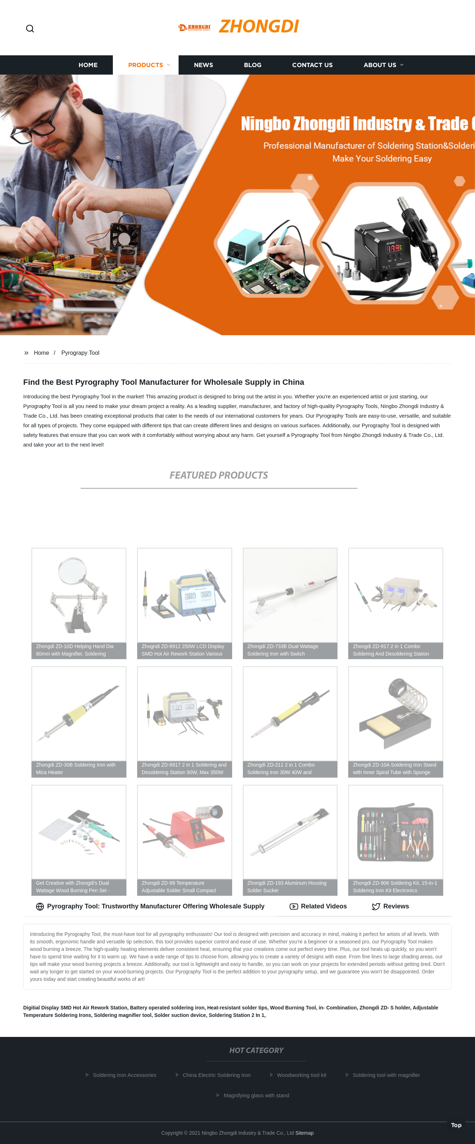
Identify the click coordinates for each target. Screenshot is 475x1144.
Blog (252, 65)
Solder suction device (180, 1015)
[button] (30, 29)
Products (145, 65)
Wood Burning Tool (293, 1008)
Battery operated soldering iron (167, 1008)
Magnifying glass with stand (258, 1095)
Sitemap (304, 1133)
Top (456, 1125)
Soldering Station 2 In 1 (236, 1015)
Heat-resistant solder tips (237, 1008)
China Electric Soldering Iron (219, 1075)
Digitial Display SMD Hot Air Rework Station (75, 1008)
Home (88, 65)
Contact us (312, 65)
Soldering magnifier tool (122, 1015)
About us (380, 65)
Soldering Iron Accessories (127, 1075)
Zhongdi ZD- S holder (385, 1008)
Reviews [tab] (390, 906)
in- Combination (338, 1008)
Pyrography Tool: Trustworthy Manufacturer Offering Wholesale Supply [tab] (150, 906)
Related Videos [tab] (318, 906)
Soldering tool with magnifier (388, 1075)
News (203, 65)
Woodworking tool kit (304, 1075)
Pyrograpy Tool (80, 353)
